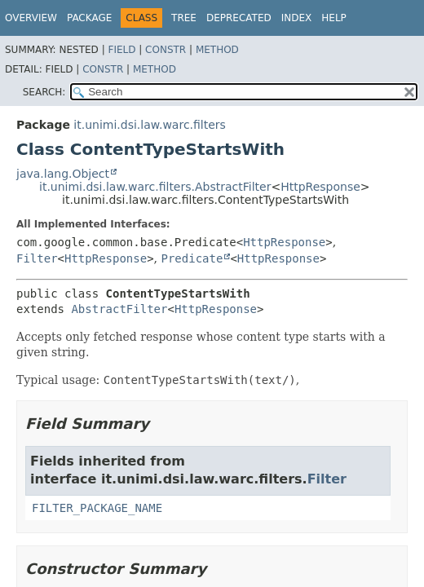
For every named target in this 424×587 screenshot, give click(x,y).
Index (296, 18)
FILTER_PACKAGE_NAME (97, 507)
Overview (31, 18)
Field (121, 49)
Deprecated (239, 18)
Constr (165, 49)
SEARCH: (44, 92)
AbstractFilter (119, 309)
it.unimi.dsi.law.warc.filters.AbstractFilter (155, 186)
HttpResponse (320, 186)
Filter (37, 258)
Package (89, 18)
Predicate (192, 258)
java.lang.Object (62, 173)
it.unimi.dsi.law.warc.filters (149, 124)
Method (217, 49)
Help (334, 18)
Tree (184, 18)
